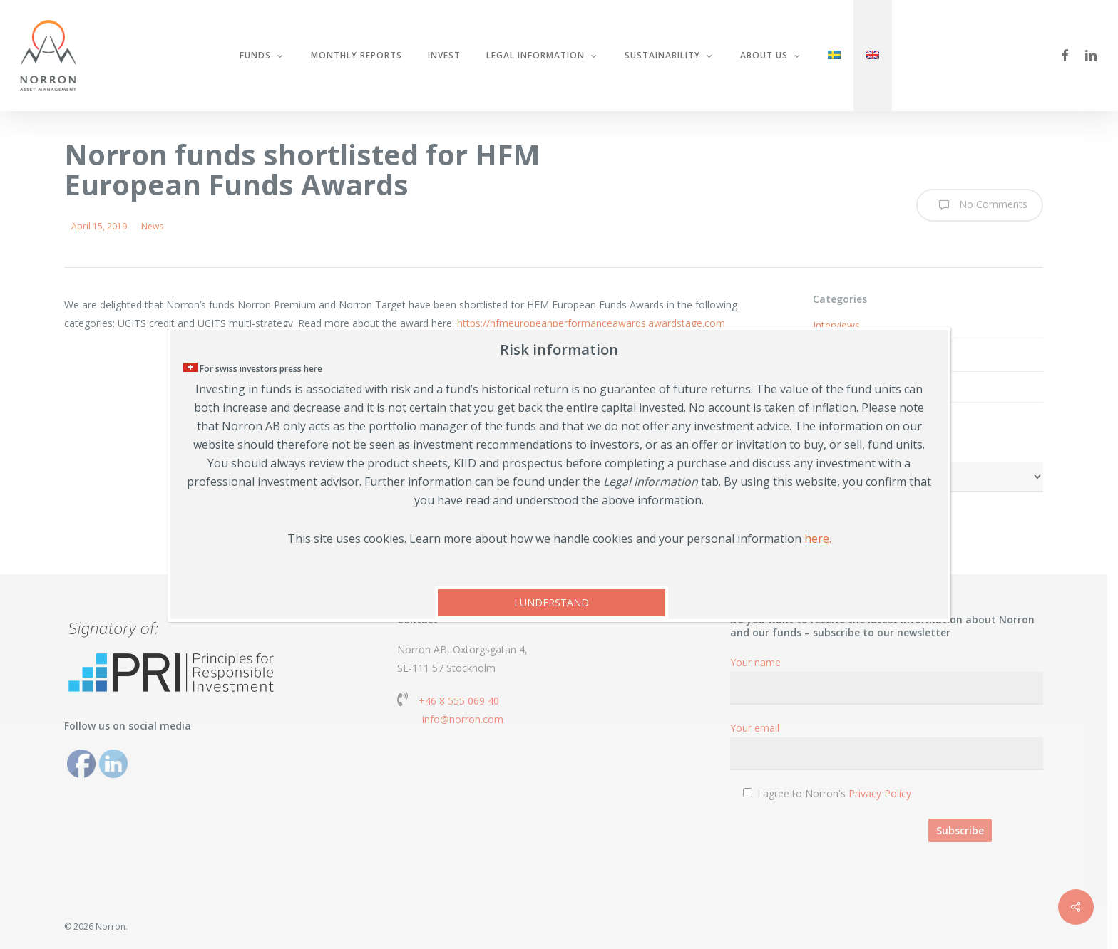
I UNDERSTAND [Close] (551, 602)
